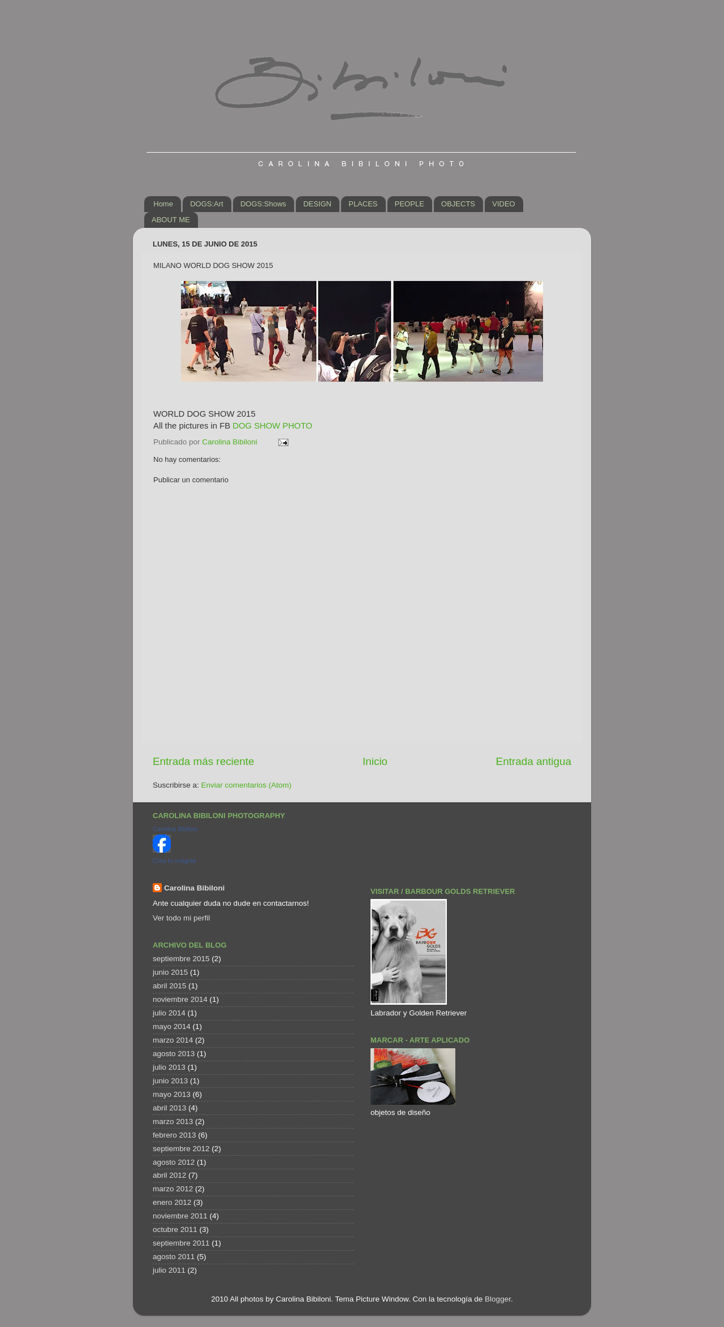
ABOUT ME (171, 219)
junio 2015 (170, 972)
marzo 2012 (173, 1189)
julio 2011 (169, 1270)
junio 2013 (170, 1081)
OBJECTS (458, 204)
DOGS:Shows (263, 204)
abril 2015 (169, 986)
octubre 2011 (175, 1229)
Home (163, 204)
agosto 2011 (174, 1256)
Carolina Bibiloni (175, 828)
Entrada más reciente (204, 761)
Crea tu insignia (174, 860)
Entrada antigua (533, 761)
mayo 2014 (172, 1026)
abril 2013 (169, 1108)
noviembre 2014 (180, 999)
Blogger (498, 1299)
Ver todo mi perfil (181, 918)
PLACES (362, 204)
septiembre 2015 (181, 958)
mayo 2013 (172, 1094)
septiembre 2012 (181, 1148)
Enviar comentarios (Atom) (246, 785)
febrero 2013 (174, 1135)
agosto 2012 (174, 1162)
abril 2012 (169, 1175)
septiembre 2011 (181, 1243)
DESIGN (317, 204)
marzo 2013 (173, 1121)
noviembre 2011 (180, 1216)
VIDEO (503, 204)
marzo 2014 (173, 1040)
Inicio (375, 761)
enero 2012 (172, 1202)
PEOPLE (409, 204)
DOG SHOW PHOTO (272, 425)
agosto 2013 (174, 1053)
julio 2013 (169, 1067)
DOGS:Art (206, 204)
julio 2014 (169, 1013)
